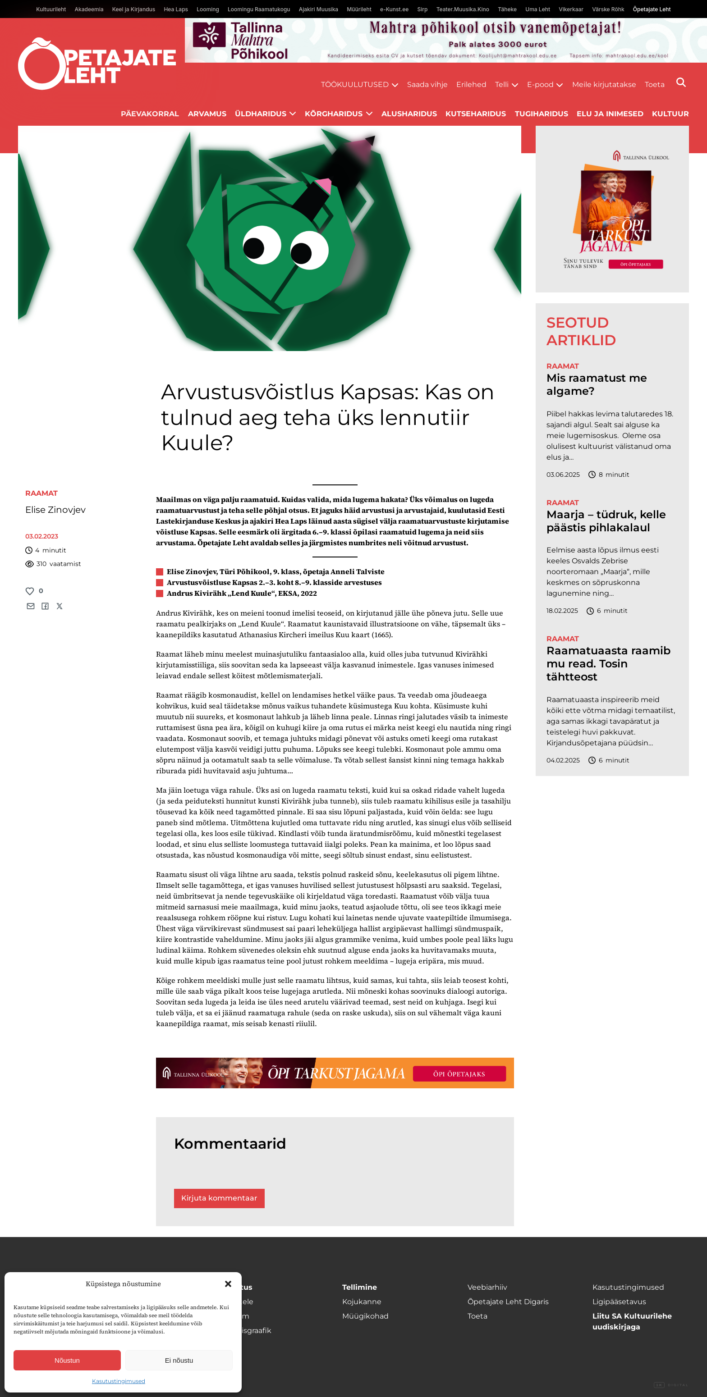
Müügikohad (365, 1316)
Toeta (655, 84)
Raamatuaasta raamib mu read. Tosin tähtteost (608, 663)
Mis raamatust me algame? (596, 384)
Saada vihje (427, 84)
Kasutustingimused (118, 1381)
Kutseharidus (475, 114)
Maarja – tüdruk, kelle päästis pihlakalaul (606, 521)
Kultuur (670, 114)
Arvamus (207, 114)
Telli (502, 84)
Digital (671, 1385)
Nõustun (67, 1360)
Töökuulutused (355, 84)
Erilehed (471, 84)
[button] (228, 1283)
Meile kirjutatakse (604, 84)
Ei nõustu (179, 1360)
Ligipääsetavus (619, 1301)
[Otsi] (681, 82)
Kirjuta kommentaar (219, 1198)
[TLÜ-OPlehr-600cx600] (612, 209)
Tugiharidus (541, 114)
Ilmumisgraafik (244, 1330)
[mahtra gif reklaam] (446, 40)
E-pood (540, 84)
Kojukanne (361, 1301)
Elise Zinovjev (55, 509)
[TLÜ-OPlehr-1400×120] (335, 1073)
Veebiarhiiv (487, 1287)
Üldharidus (260, 114)
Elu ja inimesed (610, 114)
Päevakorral (150, 114)
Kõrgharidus (334, 114)
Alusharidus (409, 114)
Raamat (41, 493)
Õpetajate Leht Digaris (508, 1301)
